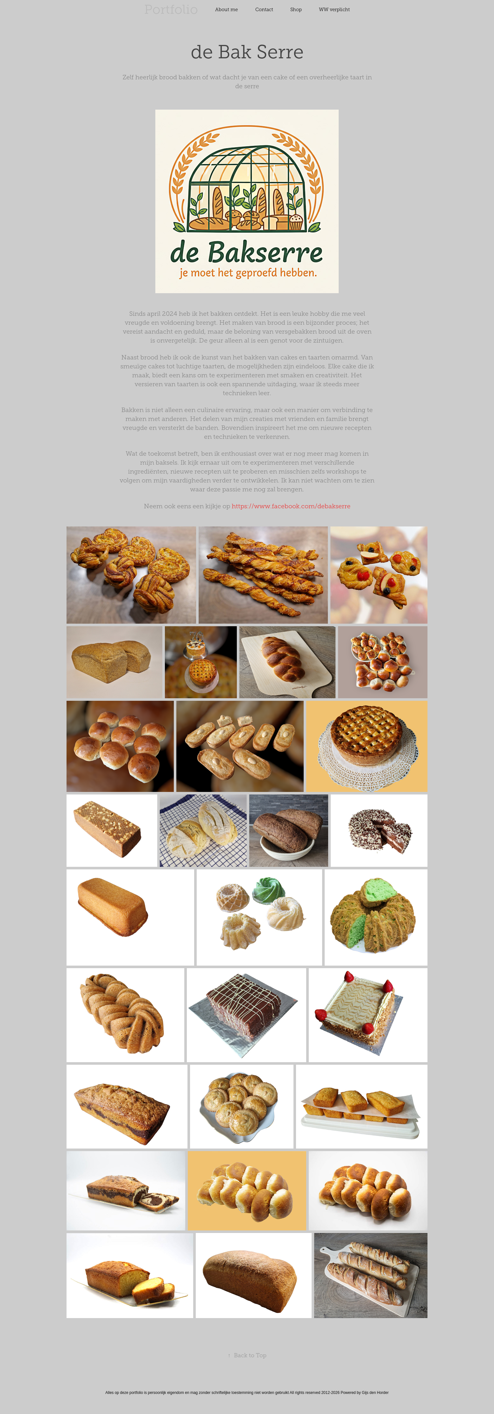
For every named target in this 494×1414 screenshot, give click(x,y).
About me (226, 9)
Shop (296, 9)
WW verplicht (334, 9)
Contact (264, 9)
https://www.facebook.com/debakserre (291, 506)
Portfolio (171, 9)
